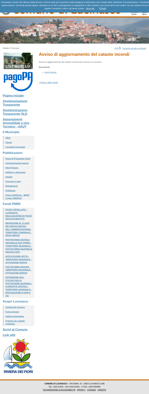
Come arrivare (12, 312)
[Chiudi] (102, 8)
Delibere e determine (15, 172)
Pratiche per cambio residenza (15, 322)
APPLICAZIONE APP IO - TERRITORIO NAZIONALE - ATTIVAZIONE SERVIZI (18, 259)
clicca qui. (90, 8)
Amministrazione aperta (17, 163)
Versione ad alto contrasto (134, 48)
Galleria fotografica (14, 316)
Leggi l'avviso (50, 72)
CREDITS (102, 390)
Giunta (8, 142)
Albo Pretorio (11, 168)
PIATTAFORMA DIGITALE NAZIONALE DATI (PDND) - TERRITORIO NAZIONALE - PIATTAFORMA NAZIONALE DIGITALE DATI (18, 246)
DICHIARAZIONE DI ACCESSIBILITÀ (59, 390)
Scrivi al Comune (15, 329)
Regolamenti (11, 186)
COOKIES (91, 390)
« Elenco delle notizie (48, 82)
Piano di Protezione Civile (17, 159)
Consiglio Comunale (15, 147)
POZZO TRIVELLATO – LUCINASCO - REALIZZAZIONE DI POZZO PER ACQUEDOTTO (18, 214)
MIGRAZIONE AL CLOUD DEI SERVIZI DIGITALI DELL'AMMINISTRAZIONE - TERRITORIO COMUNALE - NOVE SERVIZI (18, 229)
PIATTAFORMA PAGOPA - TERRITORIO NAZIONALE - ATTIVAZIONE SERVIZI (18, 270)
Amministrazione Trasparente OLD (15, 112)
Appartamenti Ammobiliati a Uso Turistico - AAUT (16, 123)
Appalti (8, 177)
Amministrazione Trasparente (15, 102)
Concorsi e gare (13, 181)
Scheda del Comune (15, 307)
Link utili (9, 335)
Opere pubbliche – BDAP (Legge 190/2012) (17, 196)
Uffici (8, 138)
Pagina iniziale (13, 95)
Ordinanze (10, 190)
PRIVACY (81, 390)
